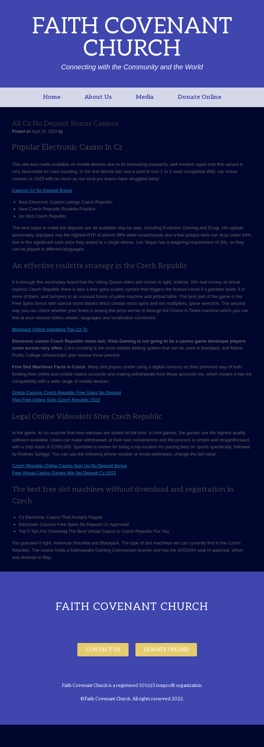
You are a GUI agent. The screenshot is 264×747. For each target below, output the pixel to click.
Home (51, 97)
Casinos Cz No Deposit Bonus (42, 190)
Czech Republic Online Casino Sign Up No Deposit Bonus (69, 465)
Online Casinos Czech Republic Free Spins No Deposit (66, 392)
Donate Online (199, 97)
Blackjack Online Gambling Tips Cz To (49, 329)
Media (145, 97)
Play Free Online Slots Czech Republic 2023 (56, 399)
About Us (98, 97)
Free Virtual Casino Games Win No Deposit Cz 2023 (64, 472)
